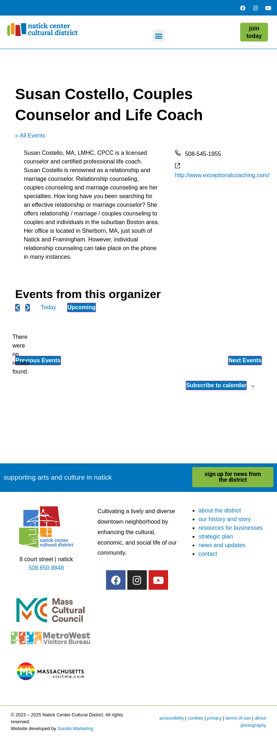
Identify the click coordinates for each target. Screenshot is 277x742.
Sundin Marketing (75, 728)
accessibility (171, 718)
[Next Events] (27, 307)
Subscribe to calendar (216, 385)
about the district (219, 510)
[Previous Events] (17, 307)
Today (48, 307)
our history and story (224, 519)
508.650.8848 (46, 568)
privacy (214, 718)
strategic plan (215, 536)
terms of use (238, 718)
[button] (159, 36)
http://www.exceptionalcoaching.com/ (222, 175)
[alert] (21, 354)
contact (207, 554)
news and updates (221, 545)
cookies (195, 718)
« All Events (30, 135)
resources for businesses (230, 528)
